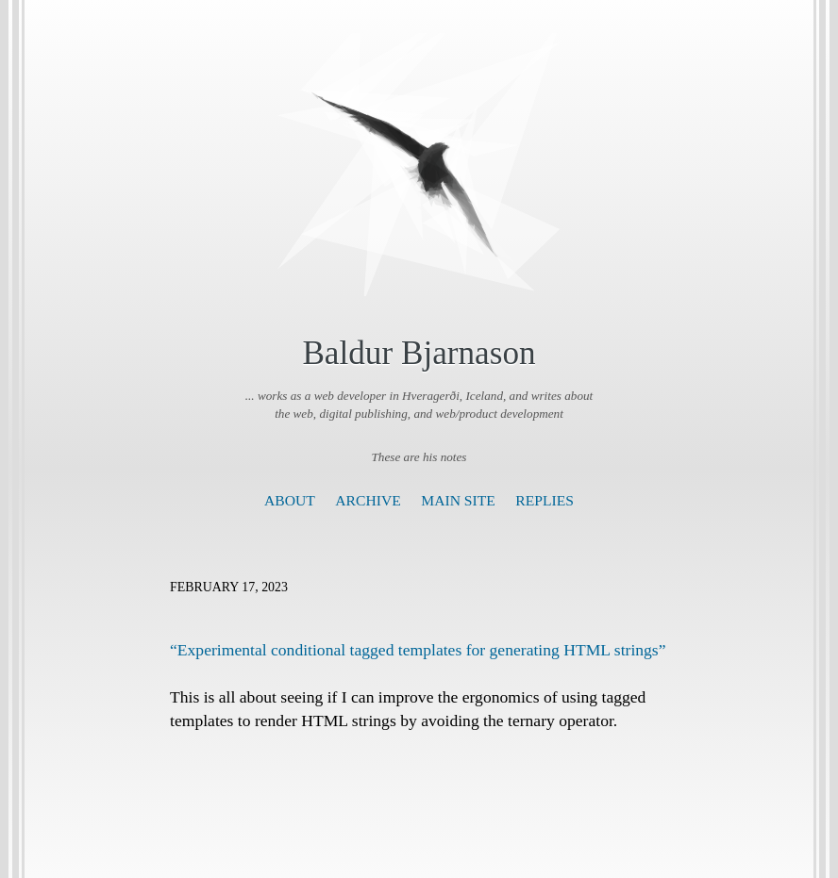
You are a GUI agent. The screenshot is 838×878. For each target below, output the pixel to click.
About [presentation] (289, 500)
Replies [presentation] (544, 500)
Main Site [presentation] (458, 500)
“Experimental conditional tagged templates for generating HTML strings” (418, 649)
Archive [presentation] (367, 500)
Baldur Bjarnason (418, 353)
